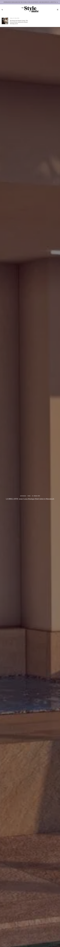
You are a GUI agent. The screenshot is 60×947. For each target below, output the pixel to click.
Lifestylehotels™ (43, 19)
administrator (23, 495)
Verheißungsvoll (43, 22)
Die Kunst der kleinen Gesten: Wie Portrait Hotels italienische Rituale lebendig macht (19, 22)
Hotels (11, 18)
